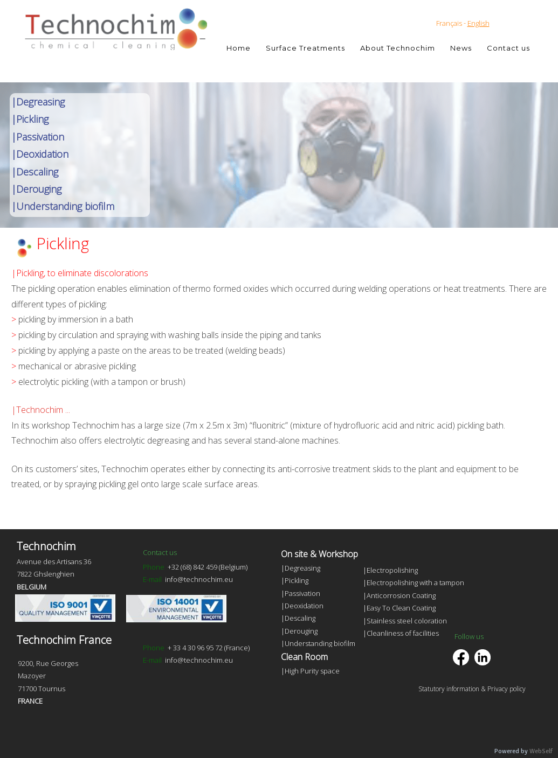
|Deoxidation (39, 154)
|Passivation (37, 136)
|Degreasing (38, 101)
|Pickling (30, 119)
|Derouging (36, 189)
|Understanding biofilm (62, 206)
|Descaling (34, 171)
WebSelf (541, 751)
